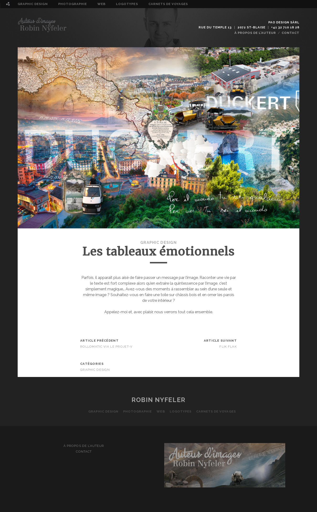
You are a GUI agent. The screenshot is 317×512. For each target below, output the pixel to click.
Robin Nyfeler (158, 399)
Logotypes (127, 4)
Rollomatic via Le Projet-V (106, 346)
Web (101, 4)
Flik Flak (228, 346)
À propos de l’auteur (255, 33)
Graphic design (33, 4)
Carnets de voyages (168, 4)
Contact (290, 33)
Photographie (72, 4)
